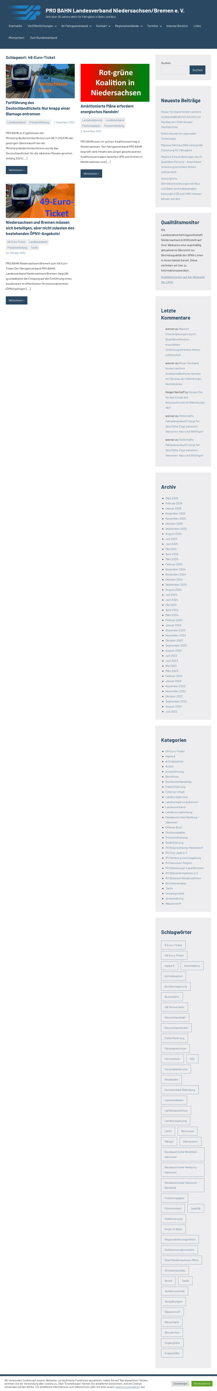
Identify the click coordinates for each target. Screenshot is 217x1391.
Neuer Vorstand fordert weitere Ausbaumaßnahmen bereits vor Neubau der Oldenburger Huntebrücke (183, 373)
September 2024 (176, 584)
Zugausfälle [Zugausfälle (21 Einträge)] (172, 1353)
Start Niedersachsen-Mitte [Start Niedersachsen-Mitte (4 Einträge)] (181, 1260)
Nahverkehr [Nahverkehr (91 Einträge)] (190, 1141)
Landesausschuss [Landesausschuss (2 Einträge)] (176, 1110)
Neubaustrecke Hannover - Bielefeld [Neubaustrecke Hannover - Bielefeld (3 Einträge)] (182, 1185)
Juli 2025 (171, 538)
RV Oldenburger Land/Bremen (184, 868)
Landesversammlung (178, 812)
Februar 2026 (173, 503)
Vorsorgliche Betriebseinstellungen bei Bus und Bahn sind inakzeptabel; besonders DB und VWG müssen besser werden (181, 188)
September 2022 (176, 701)
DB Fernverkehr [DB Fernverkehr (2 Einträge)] (175, 1007)
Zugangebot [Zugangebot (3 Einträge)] (172, 1342)
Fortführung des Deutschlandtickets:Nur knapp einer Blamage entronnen (38, 108)
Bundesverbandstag (178, 781)
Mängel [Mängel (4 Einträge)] (169, 1141)
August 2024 (173, 589)
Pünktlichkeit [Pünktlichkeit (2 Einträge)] (173, 1208)
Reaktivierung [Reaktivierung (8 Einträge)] (174, 1218)
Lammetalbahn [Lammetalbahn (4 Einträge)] (174, 1100)
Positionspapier (91, 125)
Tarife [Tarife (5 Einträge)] (185, 1280)
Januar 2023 (173, 681)
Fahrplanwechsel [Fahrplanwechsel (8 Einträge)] (175, 1048)
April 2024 (172, 610)
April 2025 (171, 554)
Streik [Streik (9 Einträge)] (168, 1280)
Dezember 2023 (175, 630)
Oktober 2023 (174, 640)
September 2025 (176, 528)
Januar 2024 (173, 625)
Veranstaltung (174, 898)
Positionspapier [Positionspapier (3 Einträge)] (175, 1198)
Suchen (166, 63)
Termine (154, 26)
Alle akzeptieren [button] (202, 1383)
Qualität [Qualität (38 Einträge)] (196, 1208)
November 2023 (175, 635)
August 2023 (173, 650)
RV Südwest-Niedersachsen (183, 878)
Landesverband (16, 122)
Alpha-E (170, 756)
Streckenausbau (175, 883)
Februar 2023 (173, 676)
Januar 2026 (173, 508)
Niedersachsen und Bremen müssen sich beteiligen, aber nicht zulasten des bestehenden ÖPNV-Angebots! (40, 228)
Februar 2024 (174, 620)
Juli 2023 (171, 655)
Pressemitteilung (39, 122)
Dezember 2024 (175, 569)
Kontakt (102, 26)
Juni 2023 (171, 660)
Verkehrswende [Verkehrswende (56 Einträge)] (175, 1291)
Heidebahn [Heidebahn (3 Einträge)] (171, 1079)
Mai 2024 (171, 604)
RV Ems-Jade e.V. (176, 852)
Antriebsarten (174, 761)
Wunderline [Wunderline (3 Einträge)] (172, 1332)
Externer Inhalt (175, 791)
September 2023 (176, 645)
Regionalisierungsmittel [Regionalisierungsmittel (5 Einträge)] (180, 1239)
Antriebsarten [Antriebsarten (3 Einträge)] (174, 976)
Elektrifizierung (175, 786)
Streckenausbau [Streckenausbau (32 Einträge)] (175, 1270)
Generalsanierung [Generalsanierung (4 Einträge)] (176, 1069)
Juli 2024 (171, 594)
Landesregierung (92, 120)
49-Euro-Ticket (16, 241)
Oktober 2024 (174, 579)
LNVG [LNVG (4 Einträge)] (168, 1131)
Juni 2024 (171, 599)
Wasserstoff (173, 903)
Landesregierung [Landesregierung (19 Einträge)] (176, 1120)
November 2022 (175, 691)
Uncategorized (174, 893)
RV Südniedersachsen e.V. (181, 873)
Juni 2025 (171, 544)
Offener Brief (173, 827)
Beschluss (172, 776)
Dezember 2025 (175, 513)
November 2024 (175, 574)
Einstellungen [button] (180, 1383)
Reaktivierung (174, 842)
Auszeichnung (174, 771)
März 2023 (171, 670)
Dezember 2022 (175, 686)
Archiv (169, 766)
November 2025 (175, 518)
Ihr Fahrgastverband (75, 26)
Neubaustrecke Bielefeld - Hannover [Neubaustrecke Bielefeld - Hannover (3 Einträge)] (181, 1154)
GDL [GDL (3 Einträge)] (192, 1058)
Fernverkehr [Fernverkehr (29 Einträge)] (172, 1058)
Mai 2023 (171, 665)
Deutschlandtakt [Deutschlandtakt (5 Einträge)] (175, 1017)
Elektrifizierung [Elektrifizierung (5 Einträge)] (175, 1038)
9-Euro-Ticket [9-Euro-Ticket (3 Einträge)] (173, 945)
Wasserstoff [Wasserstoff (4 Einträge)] (172, 1311)
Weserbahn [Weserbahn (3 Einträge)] (172, 1322)
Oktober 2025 (174, 523)
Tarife (34, 247)
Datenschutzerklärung (127, 1386)
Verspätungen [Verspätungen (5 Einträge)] (174, 1301)
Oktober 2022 (174, 696)
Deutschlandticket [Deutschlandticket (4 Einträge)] (176, 1027)
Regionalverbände (128, 26)
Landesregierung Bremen (181, 802)
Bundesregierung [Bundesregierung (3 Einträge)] (176, 986)
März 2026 (171, 498)
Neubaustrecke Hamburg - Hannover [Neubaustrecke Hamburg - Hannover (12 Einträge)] (181, 1169)
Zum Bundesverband (43, 37)
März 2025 (171, 559)
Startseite (15, 26)
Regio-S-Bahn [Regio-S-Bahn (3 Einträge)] (173, 1229)
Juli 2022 (171, 711)
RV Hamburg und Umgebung (183, 857)
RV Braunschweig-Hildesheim (184, 847)
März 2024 (171, 615)
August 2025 (173, 533)
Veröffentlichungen (42, 26)
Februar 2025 (173, 564)
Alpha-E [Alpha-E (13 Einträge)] (170, 965)
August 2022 (173, 706)
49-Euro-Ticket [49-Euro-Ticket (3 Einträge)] (174, 955)
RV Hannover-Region (178, 863)
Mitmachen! (16, 37)
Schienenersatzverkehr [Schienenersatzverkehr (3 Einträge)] (180, 1249)
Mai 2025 (171, 549)
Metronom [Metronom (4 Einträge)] (187, 1131)
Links (197, 26)
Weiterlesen (15, 170)
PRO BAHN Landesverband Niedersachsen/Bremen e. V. (116, 10)
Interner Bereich (177, 26)
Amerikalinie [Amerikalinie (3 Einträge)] (192, 965)
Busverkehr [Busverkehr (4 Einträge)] (172, 996)
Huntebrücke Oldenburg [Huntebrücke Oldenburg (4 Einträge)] (180, 1089)
